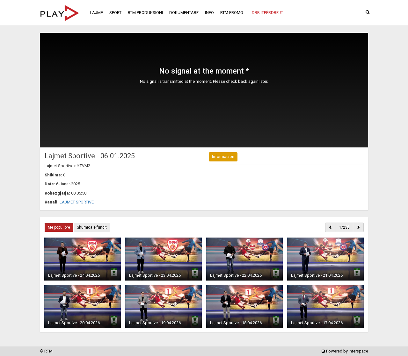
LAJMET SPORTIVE (77, 202)
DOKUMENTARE (184, 12)
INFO (209, 12)
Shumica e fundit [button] (92, 227)
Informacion (223, 156)
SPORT (115, 12)
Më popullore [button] (59, 227)
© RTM (46, 351)
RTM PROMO (231, 12)
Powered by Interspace (345, 351)
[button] (267, 12)
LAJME (96, 12)
